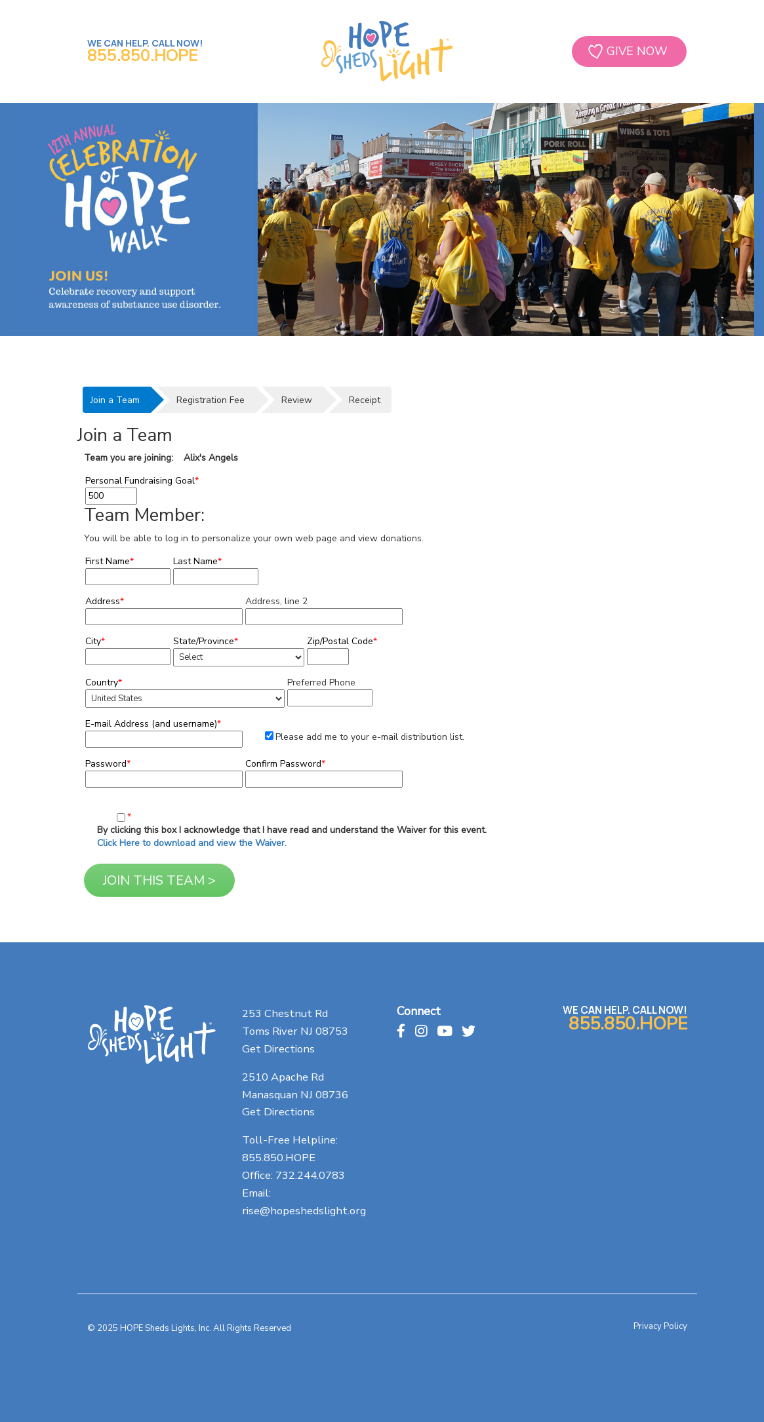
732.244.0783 (310, 1175)
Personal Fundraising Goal (142, 480)
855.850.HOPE (142, 56)
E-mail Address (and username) (153, 724)
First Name (109, 561)
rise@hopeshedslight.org (304, 1210)
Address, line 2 (276, 601)
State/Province (205, 641)
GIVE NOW (637, 51)
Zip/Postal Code (342, 641)
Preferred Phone (321, 682)
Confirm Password (285, 764)
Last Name (197, 561)
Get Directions (278, 1048)
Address (104, 601)
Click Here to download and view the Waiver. (192, 843)
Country (103, 682)
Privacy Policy (660, 1326)
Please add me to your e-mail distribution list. (364, 737)
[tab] (117, 400)
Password (108, 764)
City (95, 641)
